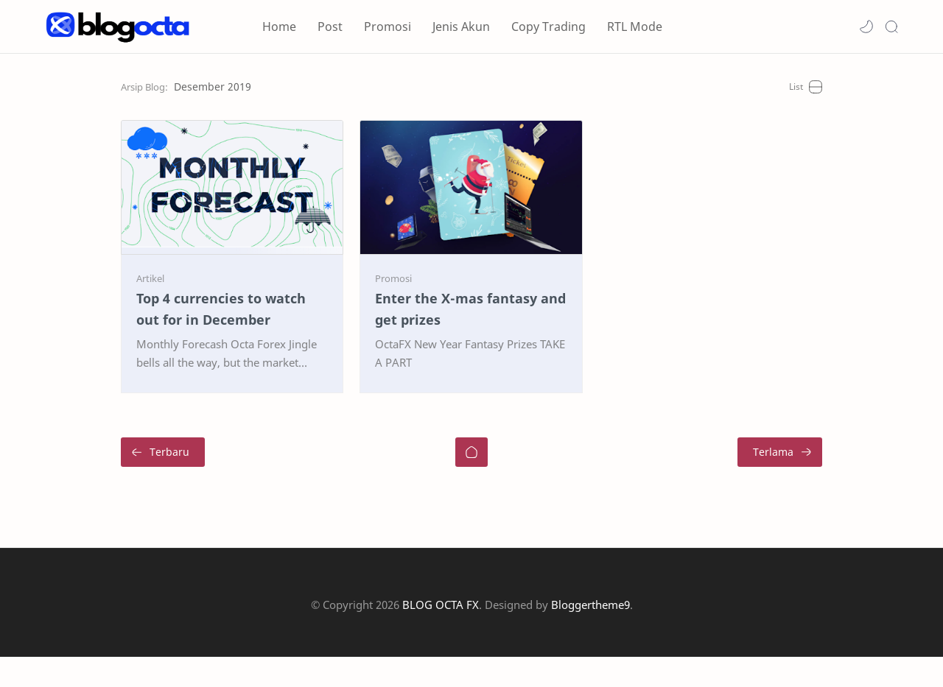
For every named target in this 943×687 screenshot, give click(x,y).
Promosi (387, 26)
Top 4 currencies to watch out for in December (177, 339)
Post (330, 26)
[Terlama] (856, 482)
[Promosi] (368, 308)
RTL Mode (634, 26)
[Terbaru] (86, 482)
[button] (866, 26)
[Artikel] (74, 308)
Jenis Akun (461, 26)
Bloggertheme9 (590, 634)
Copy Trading (548, 26)
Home (279, 26)
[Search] (891, 26)
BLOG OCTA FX (440, 634)
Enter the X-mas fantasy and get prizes (458, 339)
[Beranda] (471, 482)
